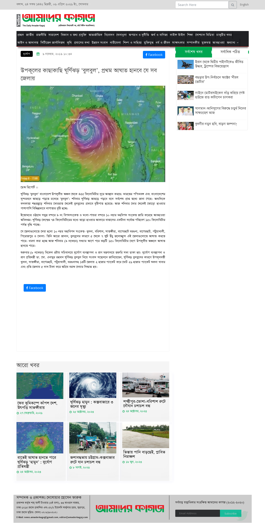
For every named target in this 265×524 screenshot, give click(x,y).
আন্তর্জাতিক (95, 35)
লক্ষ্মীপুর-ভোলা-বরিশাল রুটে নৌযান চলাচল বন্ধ (144, 404)
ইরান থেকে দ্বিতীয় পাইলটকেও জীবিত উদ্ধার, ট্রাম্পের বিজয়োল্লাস (218, 64)
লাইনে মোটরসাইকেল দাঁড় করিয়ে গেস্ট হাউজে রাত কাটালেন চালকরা (219, 95)
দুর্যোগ (26, 54)
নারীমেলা (115, 43)
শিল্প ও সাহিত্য (132, 43)
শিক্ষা (190, 35)
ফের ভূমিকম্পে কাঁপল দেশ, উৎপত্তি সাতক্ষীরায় (37, 405)
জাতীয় (30, 35)
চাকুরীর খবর (224, 35)
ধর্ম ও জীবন (163, 43)
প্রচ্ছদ (20, 35)
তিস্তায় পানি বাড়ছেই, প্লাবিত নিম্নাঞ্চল (144, 455)
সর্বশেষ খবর (193, 52)
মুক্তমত (206, 43)
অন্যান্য (231, 43)
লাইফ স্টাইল (177, 35)
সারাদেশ (53, 35)
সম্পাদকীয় (193, 43)
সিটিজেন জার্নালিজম (52, 43)
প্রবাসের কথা (82, 43)
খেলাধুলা (121, 35)
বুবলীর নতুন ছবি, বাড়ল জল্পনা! (215, 124)
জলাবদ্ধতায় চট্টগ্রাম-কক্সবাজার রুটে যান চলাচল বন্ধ (92, 460)
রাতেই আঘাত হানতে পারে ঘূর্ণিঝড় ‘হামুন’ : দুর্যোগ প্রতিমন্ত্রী (36, 463)
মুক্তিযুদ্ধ (148, 43)
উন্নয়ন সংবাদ (100, 43)
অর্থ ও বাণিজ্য (159, 35)
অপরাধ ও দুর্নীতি (139, 35)
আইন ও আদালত (27, 43)
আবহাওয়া (219, 43)
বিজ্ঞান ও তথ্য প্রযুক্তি (74, 35)
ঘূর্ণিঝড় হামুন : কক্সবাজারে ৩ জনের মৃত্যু (91, 404)
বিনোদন (109, 35)
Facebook (154, 54)
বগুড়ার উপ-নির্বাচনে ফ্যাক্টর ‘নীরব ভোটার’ (215, 79)
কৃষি (69, 43)
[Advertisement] (183, 20)
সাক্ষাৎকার (178, 43)
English (243, 4)
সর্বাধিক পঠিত (230, 52)
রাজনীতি (41, 35)
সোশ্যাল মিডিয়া (204, 35)
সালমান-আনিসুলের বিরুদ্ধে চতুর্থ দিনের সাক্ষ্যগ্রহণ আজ (219, 110)
